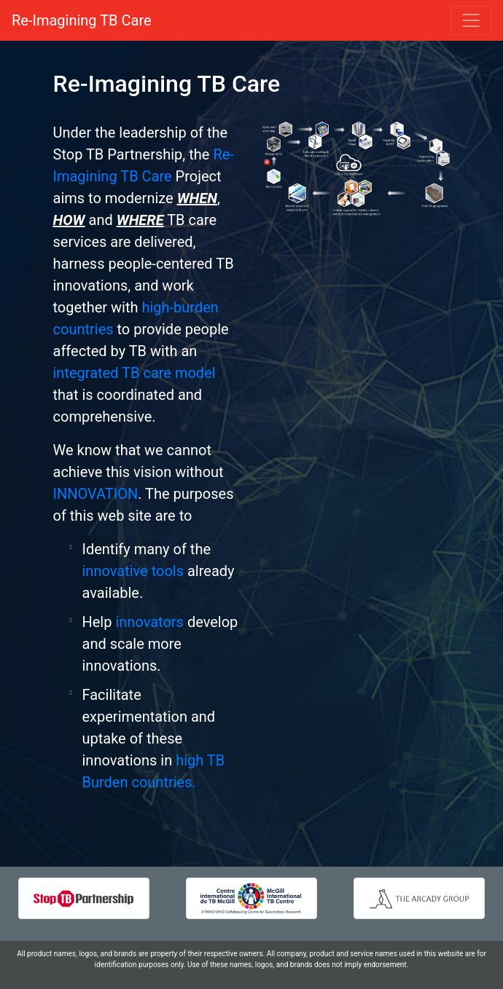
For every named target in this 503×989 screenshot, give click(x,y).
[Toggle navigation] (471, 20)
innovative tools (133, 571)
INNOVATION (96, 494)
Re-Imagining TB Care (82, 20)
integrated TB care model (134, 373)
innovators (149, 622)
